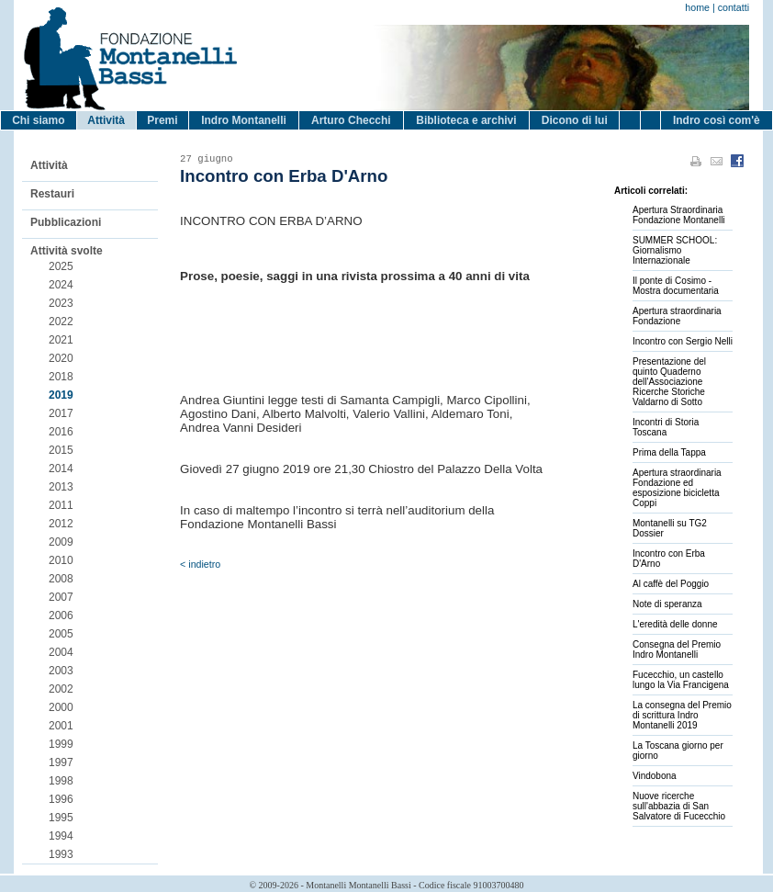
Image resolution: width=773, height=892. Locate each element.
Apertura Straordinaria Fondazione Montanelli (679, 215)
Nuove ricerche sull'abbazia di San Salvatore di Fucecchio (679, 806)
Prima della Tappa (669, 452)
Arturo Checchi (351, 120)
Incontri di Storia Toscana (666, 427)
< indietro (200, 564)
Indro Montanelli (243, 120)
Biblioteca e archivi (466, 120)
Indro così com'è (716, 120)
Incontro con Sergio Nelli (683, 341)
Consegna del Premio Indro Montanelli (677, 649)
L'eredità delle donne (675, 624)
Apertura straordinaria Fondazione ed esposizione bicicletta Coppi (677, 488)
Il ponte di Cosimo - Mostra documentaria (676, 286)
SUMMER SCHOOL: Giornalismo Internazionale (675, 250)
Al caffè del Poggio (671, 584)
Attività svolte (66, 250)
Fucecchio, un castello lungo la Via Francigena (681, 680)
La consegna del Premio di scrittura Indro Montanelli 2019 (682, 715)
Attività (106, 120)
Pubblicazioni (65, 222)
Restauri (52, 193)
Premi (162, 120)
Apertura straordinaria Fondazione (677, 316)
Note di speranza (667, 604)
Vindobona (655, 776)
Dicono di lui (575, 120)
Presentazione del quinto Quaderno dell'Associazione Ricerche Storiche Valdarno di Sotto (669, 381)
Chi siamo (38, 120)
